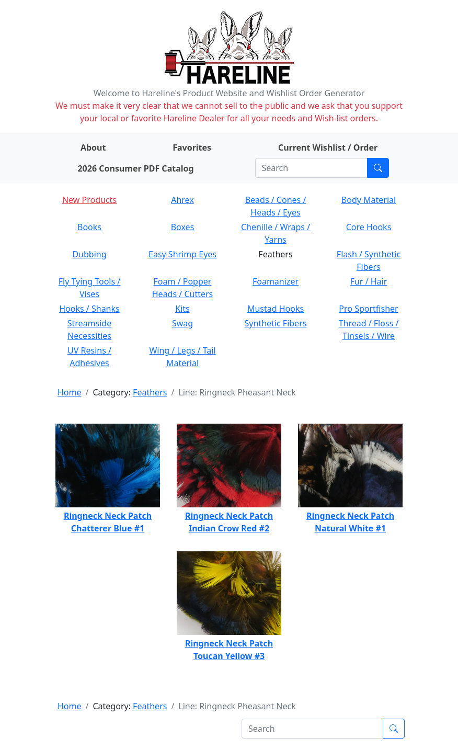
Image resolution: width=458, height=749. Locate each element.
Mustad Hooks (275, 308)
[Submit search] (378, 168)
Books (89, 227)
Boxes (182, 227)
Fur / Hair (368, 281)
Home (70, 392)
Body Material (368, 200)
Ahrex (182, 200)
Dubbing (89, 254)
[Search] (311, 168)
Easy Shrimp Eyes (182, 254)
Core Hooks (369, 227)
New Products (89, 200)
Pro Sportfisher (368, 308)
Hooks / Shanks (89, 308)
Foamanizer (276, 281)
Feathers (150, 392)
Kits (182, 308)
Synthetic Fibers (276, 323)
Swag (182, 323)
